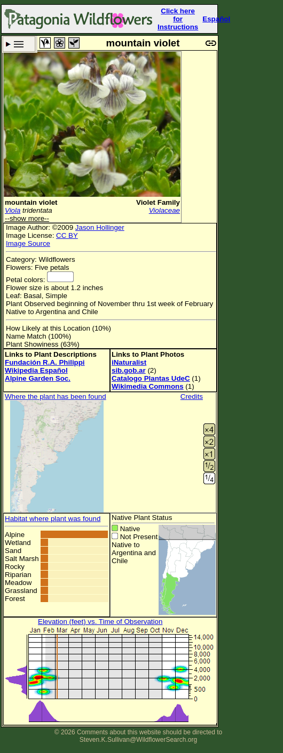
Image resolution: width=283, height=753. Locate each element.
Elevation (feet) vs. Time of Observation (100, 622)
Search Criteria (19, 44)
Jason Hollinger (99, 227)
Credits (191, 396)
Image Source (28, 243)
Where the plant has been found (55, 396)
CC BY (67, 235)
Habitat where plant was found (52, 519)
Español (216, 19)
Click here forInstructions (178, 19)
